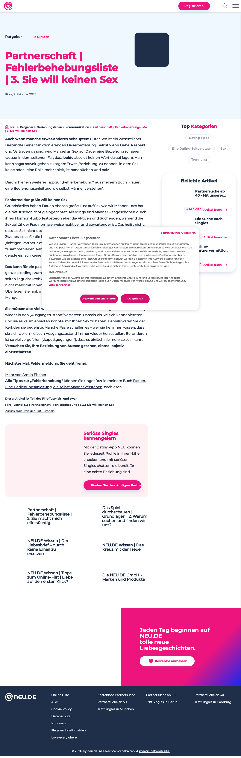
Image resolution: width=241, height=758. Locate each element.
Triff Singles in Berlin (161, 704)
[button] (235, 6)
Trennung (199, 159)
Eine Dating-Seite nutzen (191, 148)
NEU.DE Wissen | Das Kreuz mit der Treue (125, 549)
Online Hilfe (60, 697)
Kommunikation (77, 127)
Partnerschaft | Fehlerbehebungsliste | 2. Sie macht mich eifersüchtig (51, 518)
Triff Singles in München (115, 711)
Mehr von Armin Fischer (25, 375)
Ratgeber (26, 127)
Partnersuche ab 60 (160, 697)
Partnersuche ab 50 (112, 704)
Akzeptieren (135, 298)
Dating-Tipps (199, 138)
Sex (223, 148)
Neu (13, 127)
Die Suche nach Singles (205, 210)
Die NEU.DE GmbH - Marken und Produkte (125, 579)
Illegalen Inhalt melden (68, 732)
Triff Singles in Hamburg (212, 704)
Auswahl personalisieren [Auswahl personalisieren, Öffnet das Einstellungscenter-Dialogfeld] (99, 298)
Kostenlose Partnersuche (116, 697)
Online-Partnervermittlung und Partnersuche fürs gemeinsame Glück (205, 228)
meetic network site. (154, 753)
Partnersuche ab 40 (209, 697)
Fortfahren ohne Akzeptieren (178, 233)
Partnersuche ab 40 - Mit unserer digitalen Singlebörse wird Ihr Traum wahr (206, 193)
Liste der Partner (59, 284)
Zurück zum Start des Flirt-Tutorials (29, 411)
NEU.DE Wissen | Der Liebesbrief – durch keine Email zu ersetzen (50, 549)
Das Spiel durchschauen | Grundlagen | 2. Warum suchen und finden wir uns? (124, 518)
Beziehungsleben (49, 127)
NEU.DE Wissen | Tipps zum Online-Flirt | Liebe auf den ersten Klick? (48, 579)
